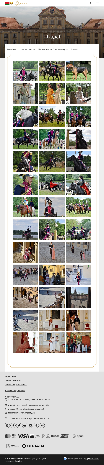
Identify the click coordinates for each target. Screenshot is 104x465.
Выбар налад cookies (15, 390)
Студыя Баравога (92, 459)
